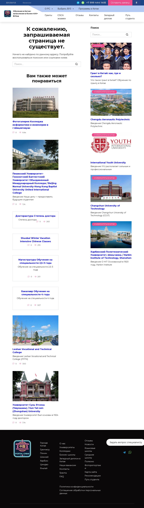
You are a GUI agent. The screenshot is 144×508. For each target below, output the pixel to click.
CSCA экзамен (62, 17)
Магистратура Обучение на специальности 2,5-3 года (35, 259)
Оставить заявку (120, 2)
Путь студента (130, 17)
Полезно (89, 458)
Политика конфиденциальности (76, 483)
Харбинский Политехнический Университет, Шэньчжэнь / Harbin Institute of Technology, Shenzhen (111, 255)
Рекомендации (93, 472)
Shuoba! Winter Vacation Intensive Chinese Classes (35, 238)
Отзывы (80, 15)
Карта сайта (91, 469)
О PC (47, 9)
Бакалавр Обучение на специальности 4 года (35, 290)
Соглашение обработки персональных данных (80, 489)
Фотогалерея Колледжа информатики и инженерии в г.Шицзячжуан (30, 124)
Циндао (44, 461)
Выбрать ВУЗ (64, 9)
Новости (89, 441)
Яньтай (43, 465)
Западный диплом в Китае (69, 457)
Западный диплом (109, 17)
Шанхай (44, 454)
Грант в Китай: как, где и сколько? (106, 75)
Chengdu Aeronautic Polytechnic (110, 119)
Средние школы (89, 453)
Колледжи (64, 448)
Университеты (67, 444)
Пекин (43, 450)
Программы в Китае (89, 9)
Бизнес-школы (67, 452)
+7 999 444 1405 (96, 2)
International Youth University (108, 162)
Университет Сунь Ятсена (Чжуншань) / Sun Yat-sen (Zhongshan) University (29, 405)
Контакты (94, 15)
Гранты (48, 15)
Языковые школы (90, 446)
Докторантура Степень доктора (35, 214)
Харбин (44, 458)
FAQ (61, 473)
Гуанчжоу (45, 446)
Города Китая (44, 441)
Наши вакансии (67, 462)
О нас (62, 440)
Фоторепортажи (93, 464)
